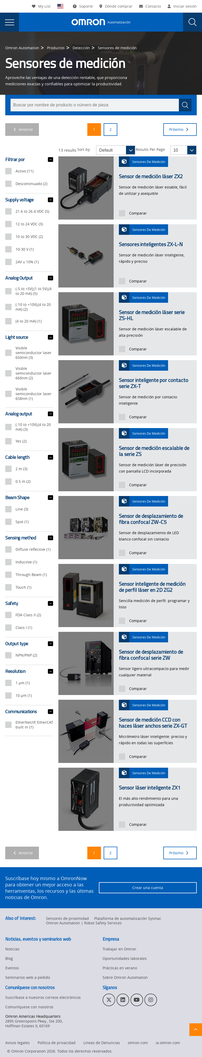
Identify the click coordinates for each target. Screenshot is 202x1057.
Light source (29, 337)
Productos (56, 47)
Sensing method (29, 538)
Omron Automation (22, 47)
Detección (81, 47)
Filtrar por (29, 159)
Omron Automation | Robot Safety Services (84, 922)
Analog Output (29, 278)
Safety (29, 603)
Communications (29, 711)
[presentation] (9, 22)
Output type (29, 644)
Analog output (29, 414)
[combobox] (101, 105)
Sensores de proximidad (67, 918)
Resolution (29, 671)
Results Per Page (150, 149)
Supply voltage (29, 200)
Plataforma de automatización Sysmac (127, 918)
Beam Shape (29, 497)
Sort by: (84, 149)
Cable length (29, 457)
